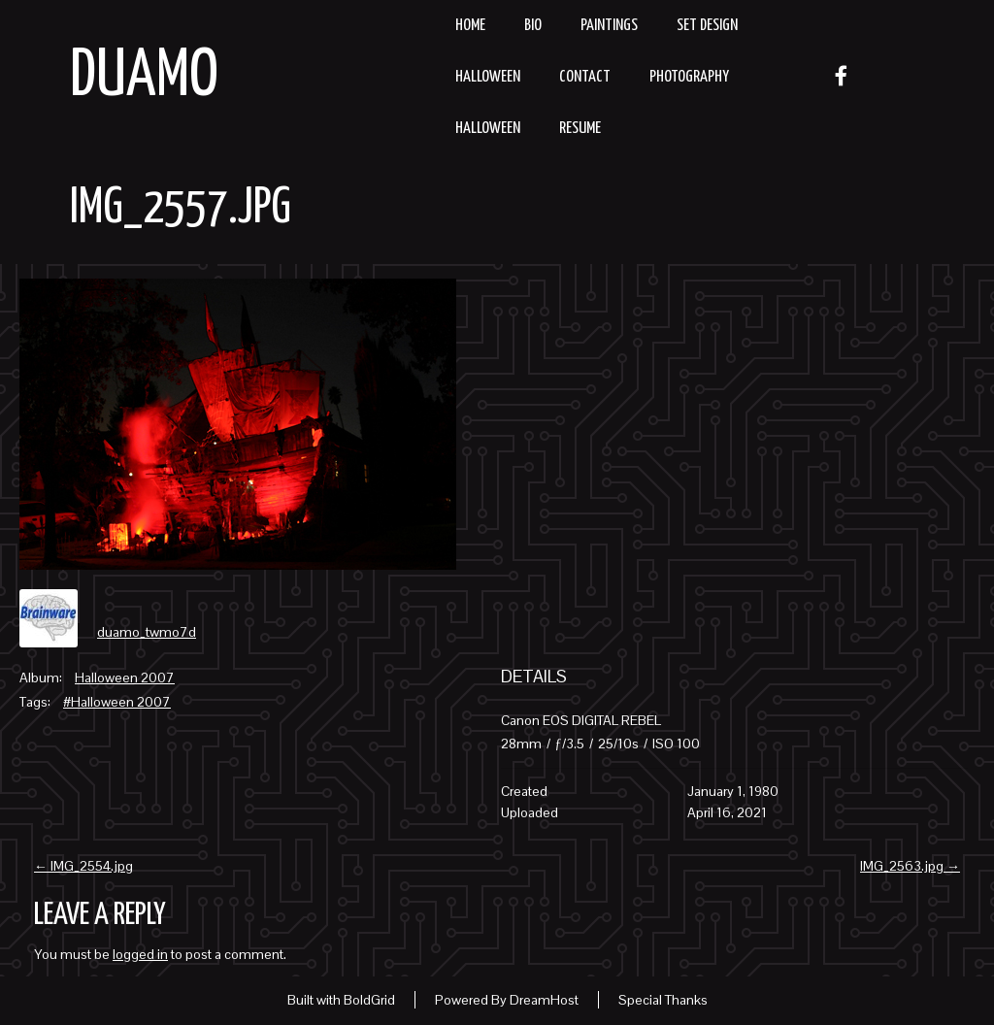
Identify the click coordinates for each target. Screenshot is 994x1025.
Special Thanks (663, 999)
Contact (585, 77)
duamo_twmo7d (146, 632)
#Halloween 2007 (117, 702)
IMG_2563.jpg (910, 866)
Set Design (707, 25)
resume (580, 128)
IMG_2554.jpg (83, 866)
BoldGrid (369, 999)
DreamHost (544, 999)
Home (470, 25)
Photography (689, 77)
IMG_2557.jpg (180, 208)
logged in (140, 954)
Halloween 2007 (125, 677)
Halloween (487, 77)
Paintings (609, 25)
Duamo (144, 77)
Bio (533, 25)
